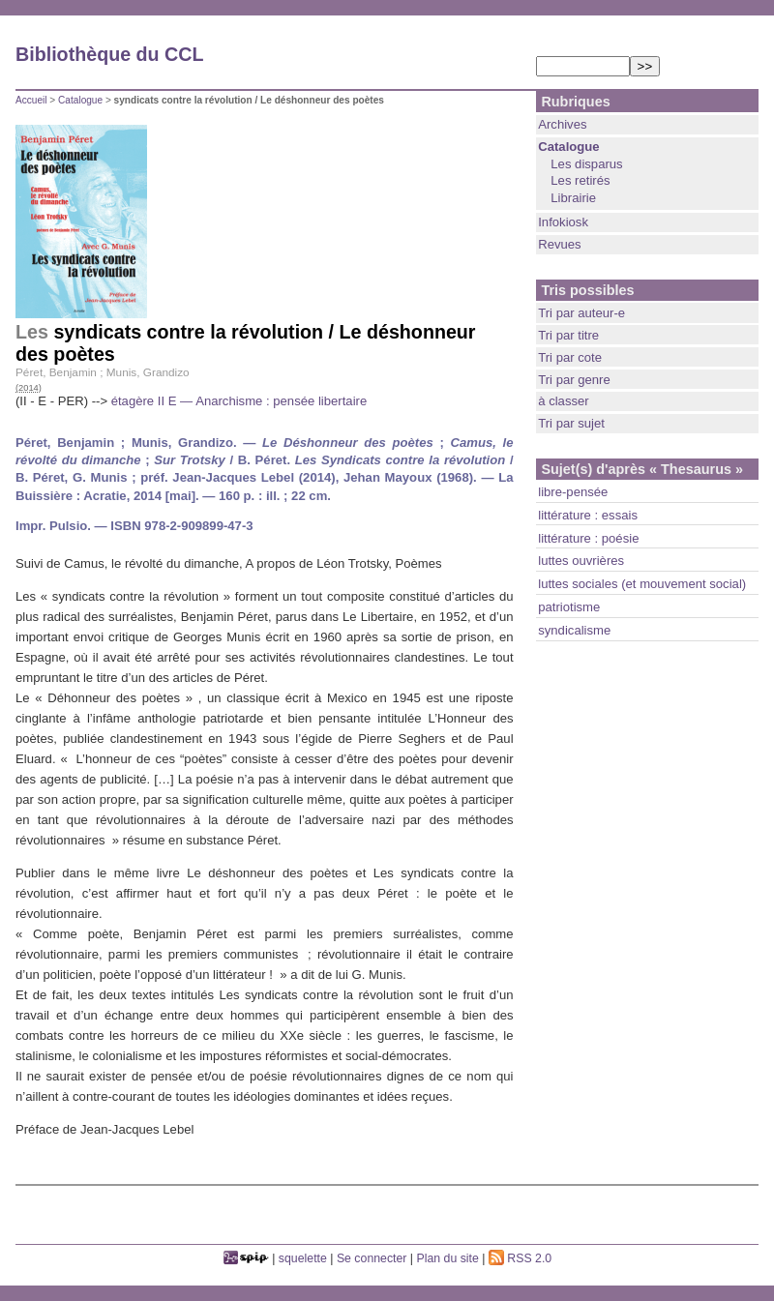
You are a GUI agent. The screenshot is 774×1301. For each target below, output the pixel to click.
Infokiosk (563, 222)
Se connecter (372, 1258)
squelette (303, 1258)
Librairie (573, 198)
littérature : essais (588, 515)
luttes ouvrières (581, 560)
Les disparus (586, 164)
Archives (562, 124)
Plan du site (448, 1258)
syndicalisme (574, 630)
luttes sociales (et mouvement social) (642, 584)
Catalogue (80, 100)
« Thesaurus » (696, 469)
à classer (563, 401)
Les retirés (580, 180)
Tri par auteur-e (581, 313)
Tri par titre (568, 335)
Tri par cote (570, 357)
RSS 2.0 (520, 1258)
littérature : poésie (588, 538)
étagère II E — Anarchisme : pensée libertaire (239, 401)
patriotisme (569, 607)
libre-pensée (573, 492)
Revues (559, 244)
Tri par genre (574, 379)
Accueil (31, 100)
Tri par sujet (571, 423)
